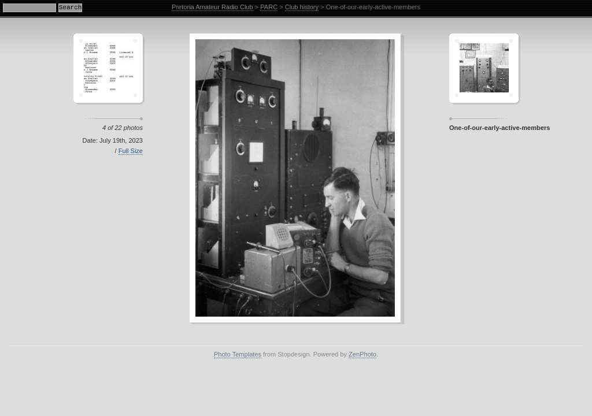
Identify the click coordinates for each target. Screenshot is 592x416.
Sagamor (484, 68)
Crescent (108, 68)
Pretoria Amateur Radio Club (212, 6)
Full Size (131, 150)
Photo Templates (237, 354)
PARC (269, 6)
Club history (302, 6)
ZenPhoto (362, 354)
